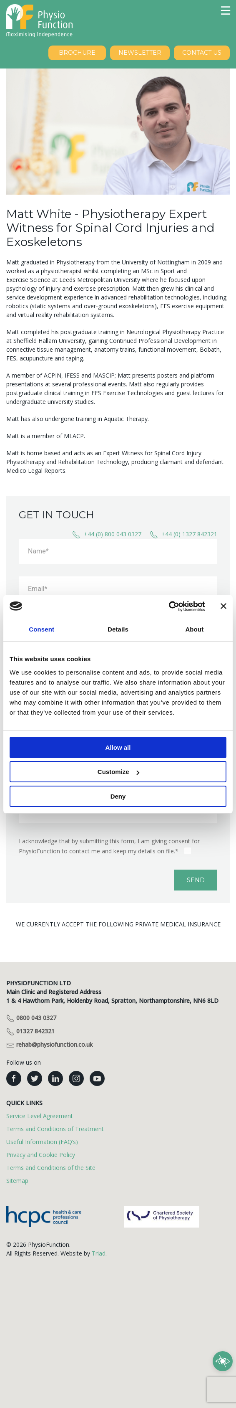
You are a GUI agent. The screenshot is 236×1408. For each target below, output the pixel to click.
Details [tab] (118, 629)
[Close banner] (223, 606)
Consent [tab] (41, 629)
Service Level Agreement (39, 1116)
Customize (118, 771)
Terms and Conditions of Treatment (55, 1129)
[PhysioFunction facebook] (13, 1078)
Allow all (118, 747)
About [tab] (194, 629)
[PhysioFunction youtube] (97, 1078)
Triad (98, 1253)
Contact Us (201, 52)
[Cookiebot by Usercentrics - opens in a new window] (168, 606)
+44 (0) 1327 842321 (183, 534)
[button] (225, 10)
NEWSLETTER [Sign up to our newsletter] (139, 52)
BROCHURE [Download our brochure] (77, 52)
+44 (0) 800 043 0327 (106, 534)
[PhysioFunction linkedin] (55, 1078)
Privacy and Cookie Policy (40, 1155)
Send (196, 880)
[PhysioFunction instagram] (76, 1078)
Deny (118, 796)
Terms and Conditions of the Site (50, 1168)
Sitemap (17, 1181)
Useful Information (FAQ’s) (42, 1142)
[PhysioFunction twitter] (34, 1078)
